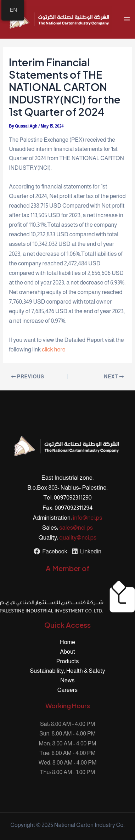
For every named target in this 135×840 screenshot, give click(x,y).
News (67, 680)
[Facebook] (50, 551)
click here (54, 349)
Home (67, 642)
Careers (67, 690)
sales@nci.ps (76, 527)
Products (67, 661)
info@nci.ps (87, 517)
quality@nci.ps (78, 537)
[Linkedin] (86, 551)
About (67, 651)
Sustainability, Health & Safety (67, 670)
